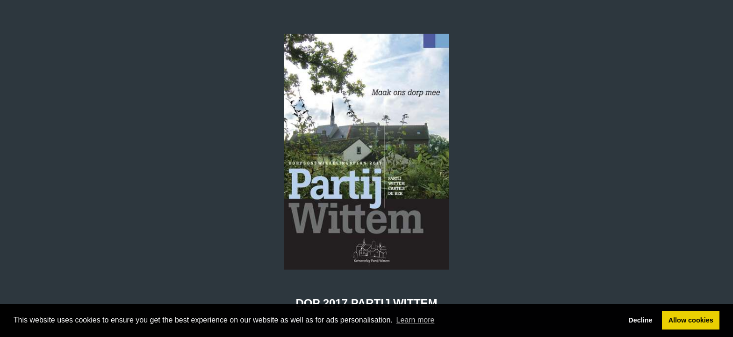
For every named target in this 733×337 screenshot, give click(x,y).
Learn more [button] (415, 320)
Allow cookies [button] (690, 320)
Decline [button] (640, 320)
